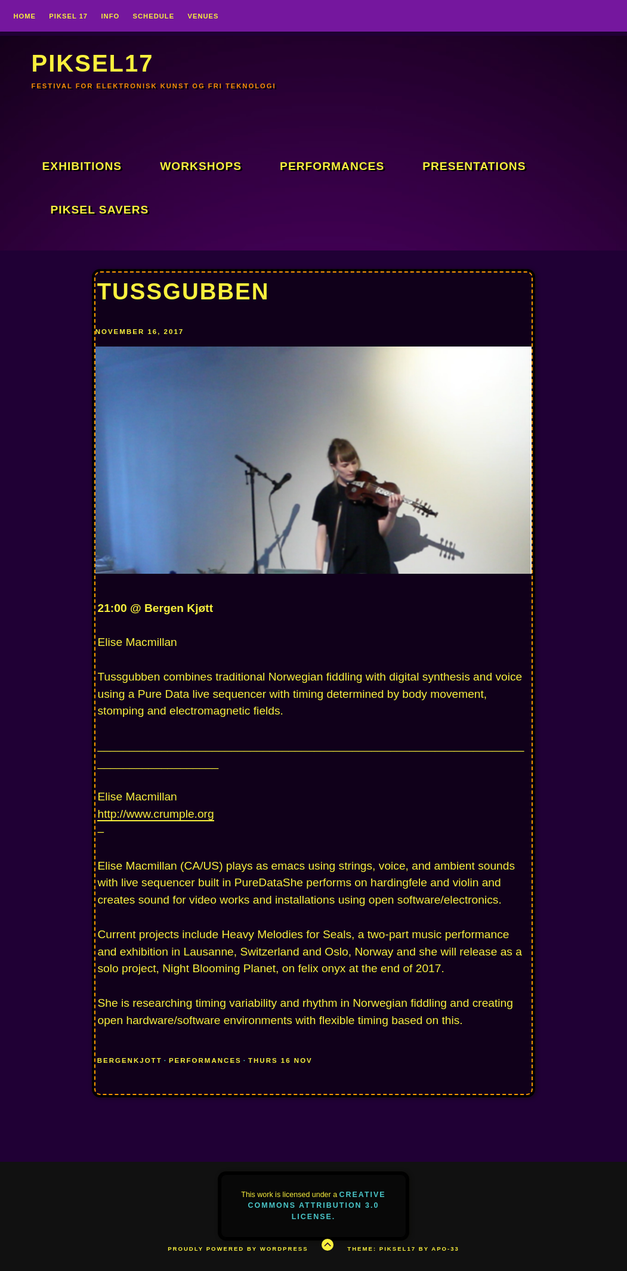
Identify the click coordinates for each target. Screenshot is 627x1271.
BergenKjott (129, 1060)
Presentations (474, 166)
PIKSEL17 (93, 63)
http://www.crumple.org (155, 814)
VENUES (202, 16)
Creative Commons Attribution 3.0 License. (317, 1205)
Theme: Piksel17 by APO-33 (403, 1248)
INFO (110, 16)
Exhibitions (82, 166)
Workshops (201, 166)
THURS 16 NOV (280, 1060)
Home (24, 16)
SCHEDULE (154, 16)
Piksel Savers (100, 209)
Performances (332, 166)
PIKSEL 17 (68, 16)
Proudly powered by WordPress (238, 1248)
